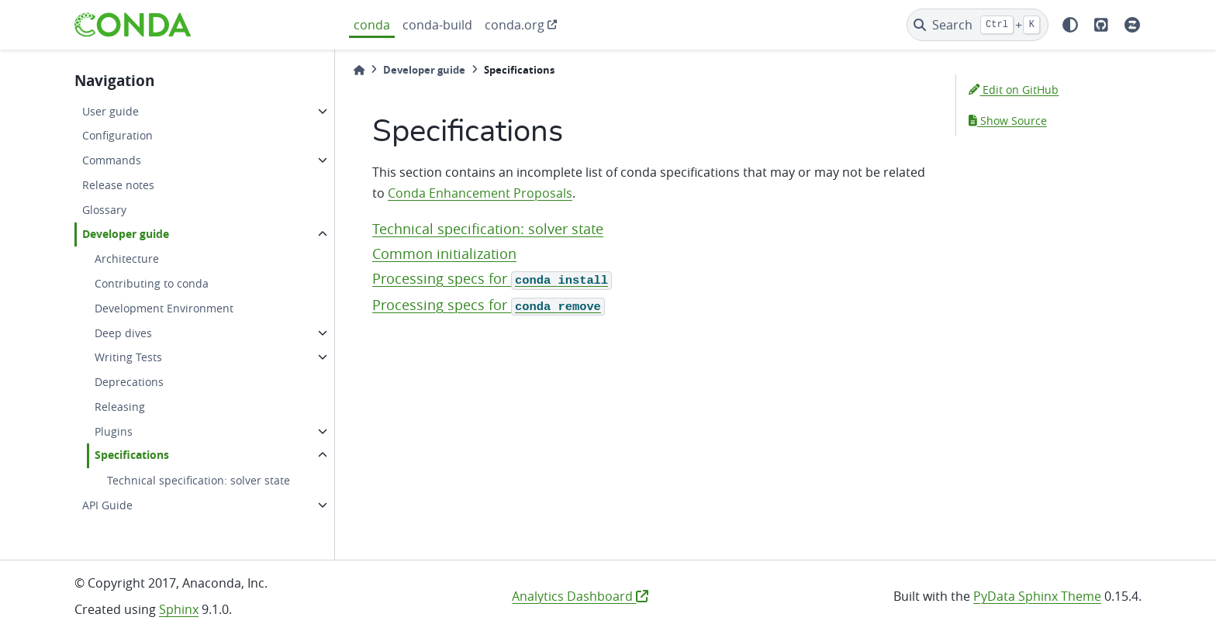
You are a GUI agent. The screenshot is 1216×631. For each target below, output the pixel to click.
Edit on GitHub (1014, 89)
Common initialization (444, 254)
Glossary (104, 209)
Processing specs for (492, 279)
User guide (110, 111)
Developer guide (125, 234)
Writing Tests (128, 357)
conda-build (437, 24)
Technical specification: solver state (198, 480)
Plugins (114, 431)
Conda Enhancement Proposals (480, 193)
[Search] (977, 25)
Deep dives (123, 333)
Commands (111, 160)
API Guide (107, 505)
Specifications (132, 455)
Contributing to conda (152, 283)
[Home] (359, 70)
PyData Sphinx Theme (1037, 596)
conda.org (514, 24)
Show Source (1008, 120)
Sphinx (179, 609)
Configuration (117, 135)
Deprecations (129, 381)
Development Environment (164, 308)
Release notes (118, 185)
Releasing (120, 406)
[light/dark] (1070, 25)
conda (372, 24)
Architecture (127, 258)
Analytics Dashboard (580, 596)
